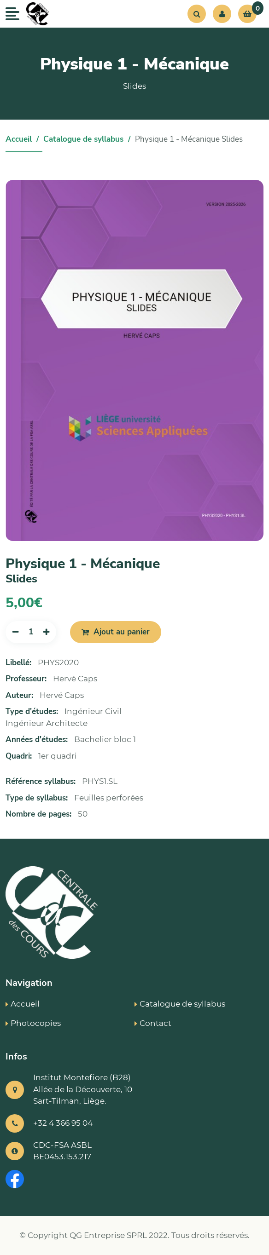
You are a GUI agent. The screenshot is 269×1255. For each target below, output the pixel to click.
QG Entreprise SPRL (108, 1235)
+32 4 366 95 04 (63, 1123)
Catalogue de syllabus (83, 139)
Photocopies (33, 1023)
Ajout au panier (116, 632)
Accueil (19, 139)
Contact (152, 1023)
